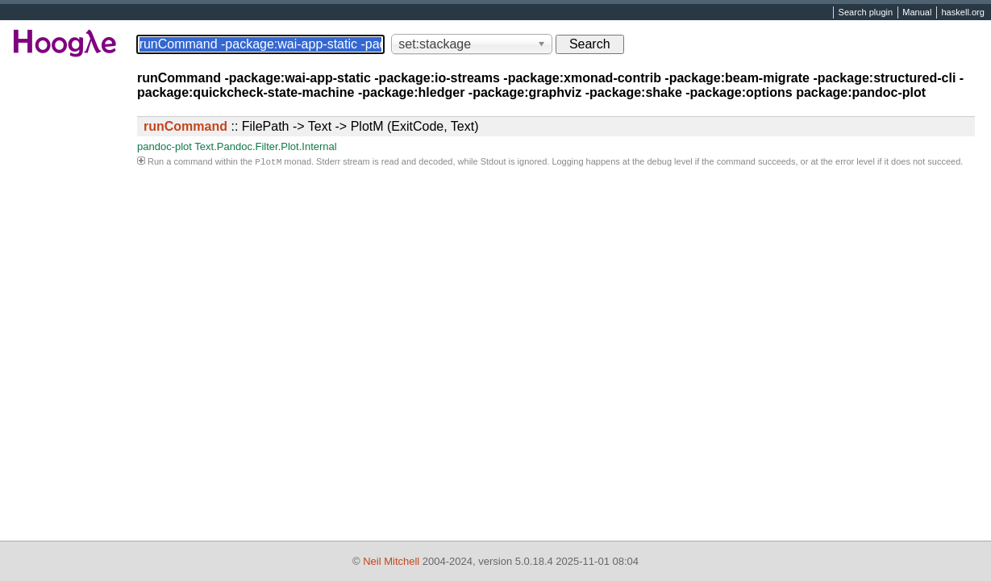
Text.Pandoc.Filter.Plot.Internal (265, 146)
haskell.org (962, 13)
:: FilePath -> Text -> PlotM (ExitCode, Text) (311, 126)
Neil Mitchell (391, 561)
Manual (916, 13)
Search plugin (866, 13)
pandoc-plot (164, 146)
